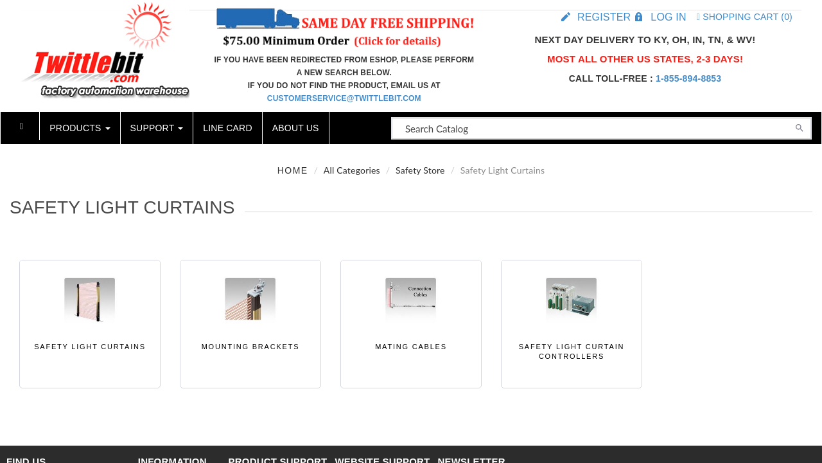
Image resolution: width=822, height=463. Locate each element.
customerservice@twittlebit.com (344, 98)
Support (157, 128)
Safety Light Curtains (90, 346)
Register (604, 17)
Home (292, 170)
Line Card (227, 128)
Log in (668, 17)
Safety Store (420, 170)
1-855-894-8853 (688, 78)
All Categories (352, 170)
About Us (295, 128)
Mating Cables (411, 346)
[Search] (799, 127)
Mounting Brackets (251, 346)
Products (79, 128)
